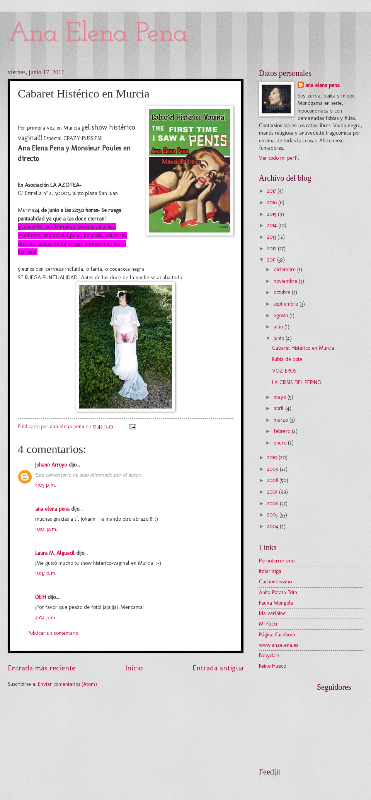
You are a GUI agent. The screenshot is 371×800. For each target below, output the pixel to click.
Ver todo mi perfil (279, 158)
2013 (272, 237)
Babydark (269, 655)
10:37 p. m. (45, 573)
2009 (273, 469)
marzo (281, 420)
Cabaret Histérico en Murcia (303, 348)
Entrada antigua (217, 667)
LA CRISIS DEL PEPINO (296, 382)
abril (279, 408)
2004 (273, 526)
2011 (272, 259)
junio (280, 338)
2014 (272, 225)
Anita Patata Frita (278, 592)
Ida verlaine (272, 613)
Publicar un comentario (52, 633)
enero (281, 442)
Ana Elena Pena (97, 34)
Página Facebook (277, 634)
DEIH (40, 597)
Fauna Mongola (276, 603)
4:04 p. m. (45, 617)
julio (279, 326)
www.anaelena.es (278, 645)
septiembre (287, 304)
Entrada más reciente (41, 667)
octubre (283, 292)
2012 (272, 248)
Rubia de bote (287, 359)
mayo (281, 397)
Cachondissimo (275, 581)
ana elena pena (52, 509)
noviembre (286, 281)
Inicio (134, 667)
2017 (272, 191)
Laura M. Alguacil (55, 553)
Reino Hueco (272, 666)
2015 (272, 214)
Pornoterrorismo (276, 560)
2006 (273, 503)
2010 (273, 457)
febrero (283, 431)
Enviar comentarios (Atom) (67, 684)
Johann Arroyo (51, 465)
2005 (273, 514)
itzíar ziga (270, 571)
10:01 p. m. (46, 529)
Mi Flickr (268, 624)
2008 (273, 480)
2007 (273, 492)
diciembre (285, 269)
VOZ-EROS (284, 371)
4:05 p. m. (45, 485)
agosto (281, 315)
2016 (272, 202)
